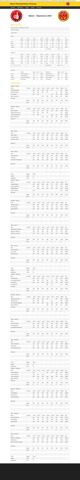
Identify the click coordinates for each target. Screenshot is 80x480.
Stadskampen (20, 7)
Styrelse (27, 7)
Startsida (13, 7)
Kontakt (32, 7)
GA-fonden (39, 7)
